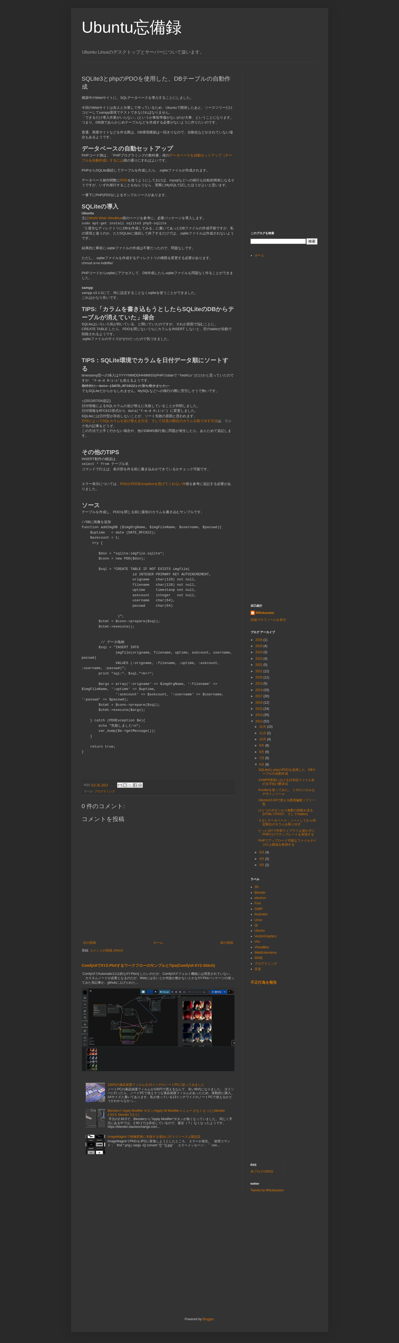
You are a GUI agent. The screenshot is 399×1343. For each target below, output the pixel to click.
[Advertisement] (291, 103)
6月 (262, 764)
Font (258, 903)
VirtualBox (262, 947)
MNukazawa (265, 613)
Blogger (208, 1319)
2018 (259, 690)
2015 (259, 709)
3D (257, 887)
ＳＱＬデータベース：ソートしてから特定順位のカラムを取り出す (287, 822)
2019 (259, 683)
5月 (262, 852)
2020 (259, 677)
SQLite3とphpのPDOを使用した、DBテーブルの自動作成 (287, 771)
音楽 (258, 969)
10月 (263, 739)
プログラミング (104, 791)
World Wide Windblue (106, 218)
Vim (257, 941)
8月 (262, 752)
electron (260, 898)
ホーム (158, 943)
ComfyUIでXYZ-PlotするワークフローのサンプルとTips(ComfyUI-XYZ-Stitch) (148, 965)
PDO (124, 180)
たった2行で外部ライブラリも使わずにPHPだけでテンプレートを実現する (286, 832)
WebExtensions (266, 952)
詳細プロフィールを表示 (268, 620)
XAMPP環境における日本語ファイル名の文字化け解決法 (286, 782)
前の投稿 (226, 943)
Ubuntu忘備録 (132, 27)
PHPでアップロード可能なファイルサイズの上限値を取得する (287, 842)
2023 (259, 659)
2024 (259, 652)
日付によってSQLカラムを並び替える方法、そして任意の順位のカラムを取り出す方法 (150, 421)
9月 (262, 745)
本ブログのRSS (262, 1171)
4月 (262, 859)
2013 (259, 721)
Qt (256, 925)
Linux (258, 920)
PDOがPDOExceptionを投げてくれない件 (153, 484)
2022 (259, 665)
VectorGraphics (266, 936)
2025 (259, 646)
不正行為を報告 (264, 982)
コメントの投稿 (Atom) (106, 950)
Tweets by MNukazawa (267, 1190)
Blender (260, 892)
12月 (263, 727)
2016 (259, 702)
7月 (262, 758)
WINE (259, 958)
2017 (259, 696)
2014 (259, 715)
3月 (262, 865)
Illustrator (261, 914)
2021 (259, 671)
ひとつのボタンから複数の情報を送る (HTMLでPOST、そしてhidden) (285, 812)
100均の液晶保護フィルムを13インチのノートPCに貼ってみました (155, 1085)
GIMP (259, 909)
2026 (259, 640)
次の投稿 (89, 943)
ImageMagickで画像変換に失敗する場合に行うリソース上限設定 (153, 1137)
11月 (263, 733)
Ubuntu (260, 930)
